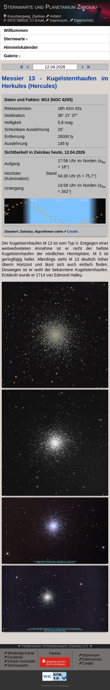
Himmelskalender (21, 47)
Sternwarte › (16, 39)
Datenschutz (84, 20)
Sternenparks (17, 665)
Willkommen (16, 30)
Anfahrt (55, 16)
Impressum (58, 20)
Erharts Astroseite (21, 661)
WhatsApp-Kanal (21, 653)
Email (39, 20)
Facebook (15, 657)
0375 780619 (18, 20)
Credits (72, 231)
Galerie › (12, 55)
